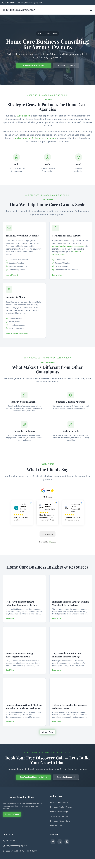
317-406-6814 (10, 841)
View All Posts (47, 732)
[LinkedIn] (59, 841)
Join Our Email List (66, 65)
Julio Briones (23, 116)
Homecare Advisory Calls (60, 821)
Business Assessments (59, 802)
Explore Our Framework (66, 777)
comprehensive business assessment (69, 246)
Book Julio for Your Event (18, 334)
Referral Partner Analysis (59, 812)
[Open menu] (91, 10)
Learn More (12, 275)
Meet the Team (56, 826)
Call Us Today (12, 814)
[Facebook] (52, 841)
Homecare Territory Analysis (61, 807)
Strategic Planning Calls (59, 816)
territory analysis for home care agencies (35, 138)
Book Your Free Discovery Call (33, 65)
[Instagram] (65, 841)
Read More (10, 618)
